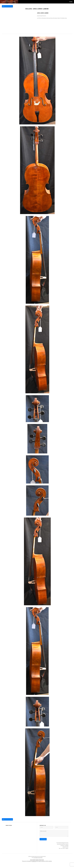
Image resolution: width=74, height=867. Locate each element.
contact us (34, 861)
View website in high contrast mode (37, 859)
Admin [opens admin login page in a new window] (41, 857)
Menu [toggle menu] (70, 1)
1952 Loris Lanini (54, 833)
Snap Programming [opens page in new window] (37, 857)
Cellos (28, 9)
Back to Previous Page (7, 6)
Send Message (43, 839)
